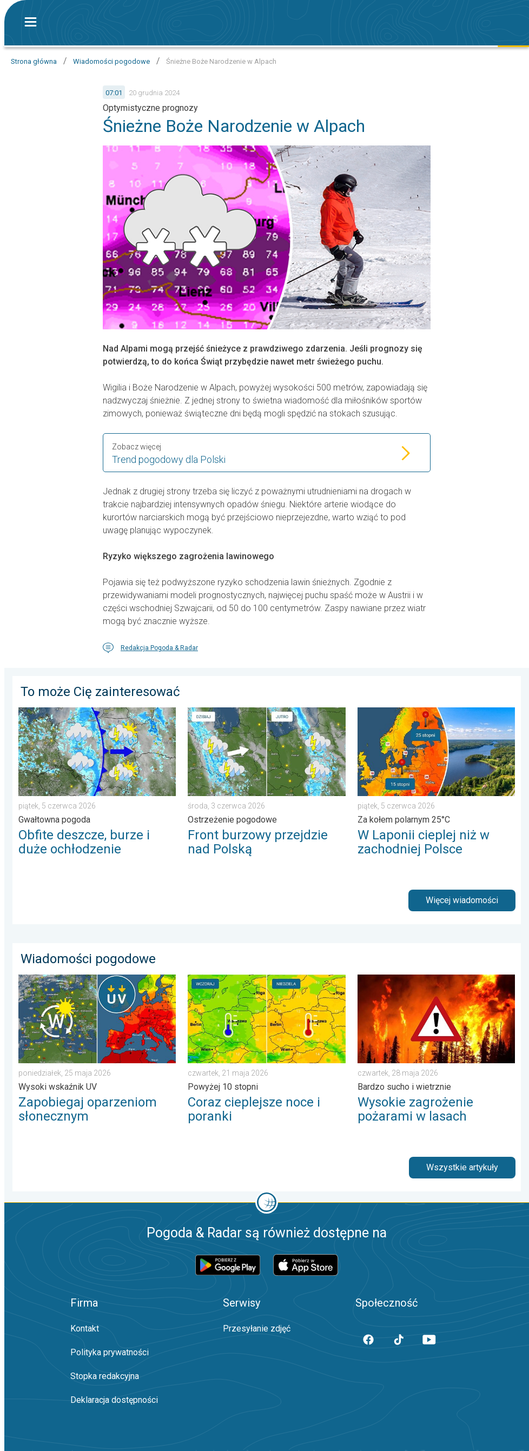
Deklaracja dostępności (114, 1400)
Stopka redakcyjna (104, 1376)
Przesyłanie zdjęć (256, 1328)
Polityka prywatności (109, 1352)
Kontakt (84, 1328)
